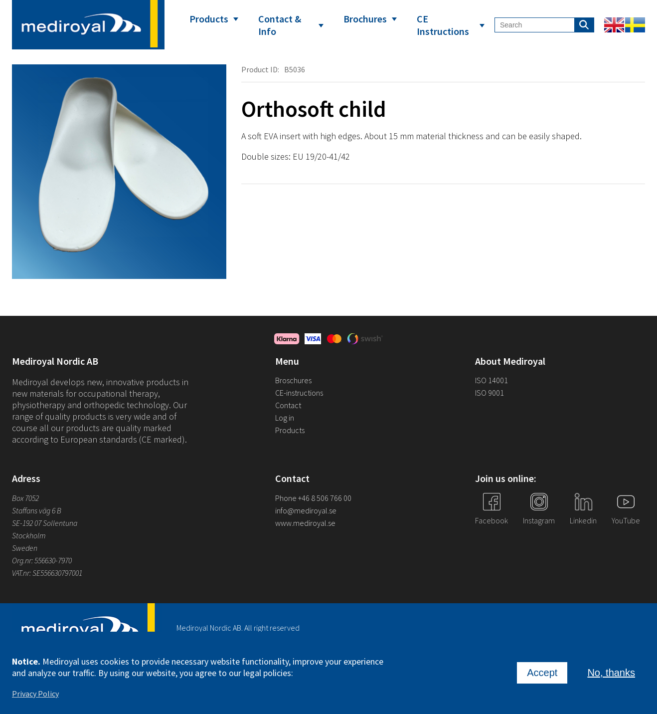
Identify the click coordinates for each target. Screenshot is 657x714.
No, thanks (611, 675)
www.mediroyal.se (305, 523)
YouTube (626, 520)
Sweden (24, 548)
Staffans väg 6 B (36, 510)
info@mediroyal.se (305, 510)
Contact (288, 405)
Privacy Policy (35, 696)
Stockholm (29, 535)
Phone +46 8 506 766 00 (313, 498)
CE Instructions (443, 24)
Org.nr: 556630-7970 (42, 560)
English (614, 24)
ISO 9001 (489, 393)
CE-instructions (299, 393)
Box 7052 (25, 498)
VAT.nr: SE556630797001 (48, 573)
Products (208, 18)
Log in (284, 418)
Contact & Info (279, 24)
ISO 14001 (491, 380)
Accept (542, 675)
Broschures (293, 380)
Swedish (635, 24)
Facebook (491, 520)
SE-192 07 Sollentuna (44, 523)
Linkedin (583, 520)
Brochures (365, 18)
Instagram (539, 520)
